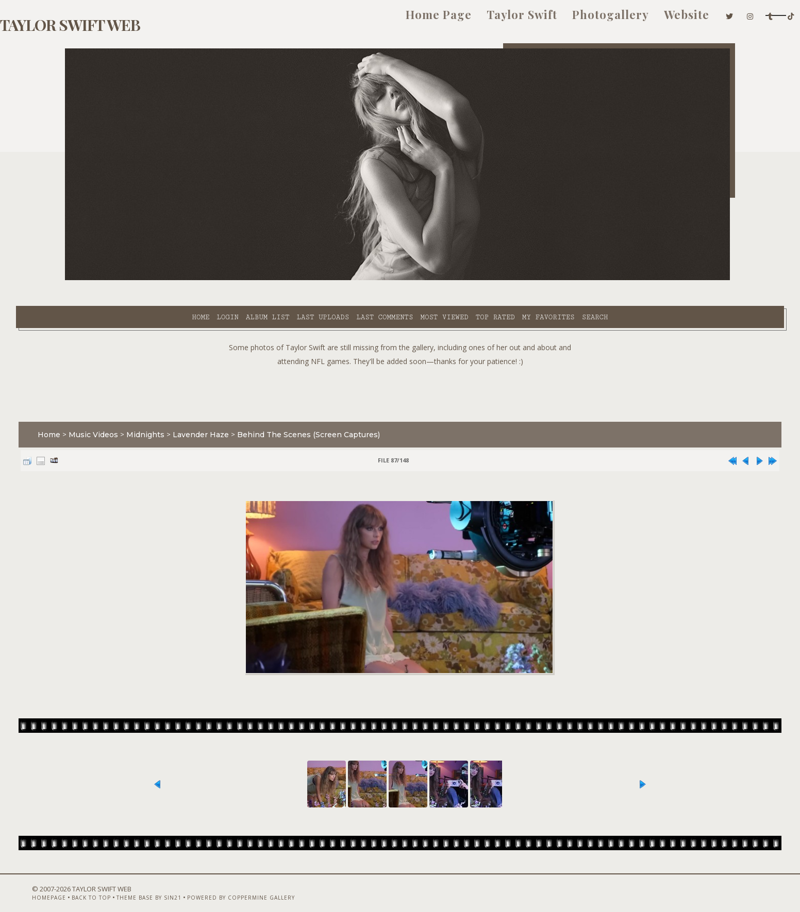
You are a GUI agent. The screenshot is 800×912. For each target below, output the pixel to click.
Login (134, 278)
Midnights (194, 409)
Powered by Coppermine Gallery (274, 884)
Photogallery (504, 19)
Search (502, 278)
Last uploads (230, 278)
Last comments (291, 278)
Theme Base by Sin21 (181, 884)
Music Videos (142, 409)
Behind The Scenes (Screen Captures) (357, 409)
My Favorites (455, 278)
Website (580, 19)
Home (107, 278)
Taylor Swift (415, 19)
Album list (175, 278)
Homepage (82, 884)
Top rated (402, 278)
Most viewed (351, 278)
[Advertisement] (400, 365)
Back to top (124, 884)
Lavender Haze (250, 409)
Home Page (332, 19)
